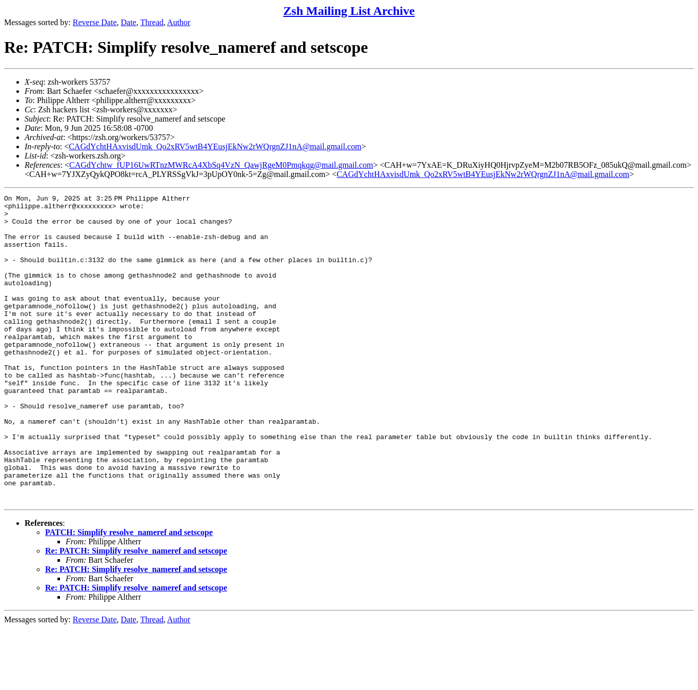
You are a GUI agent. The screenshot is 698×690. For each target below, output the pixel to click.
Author (178, 22)
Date (128, 22)
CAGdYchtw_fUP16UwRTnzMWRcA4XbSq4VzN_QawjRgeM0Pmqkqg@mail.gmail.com (221, 165)
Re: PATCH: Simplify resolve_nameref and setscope (136, 612)
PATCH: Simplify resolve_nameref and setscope (129, 593)
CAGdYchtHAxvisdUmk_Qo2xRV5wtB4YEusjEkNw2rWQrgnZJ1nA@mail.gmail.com (215, 146)
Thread (151, 22)
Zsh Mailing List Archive (348, 10)
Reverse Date (95, 22)
